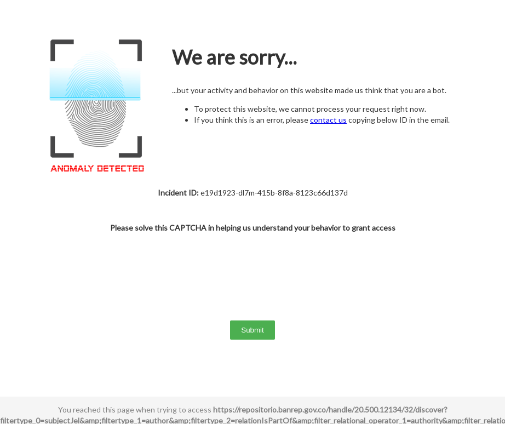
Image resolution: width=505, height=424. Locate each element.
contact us (328, 119)
